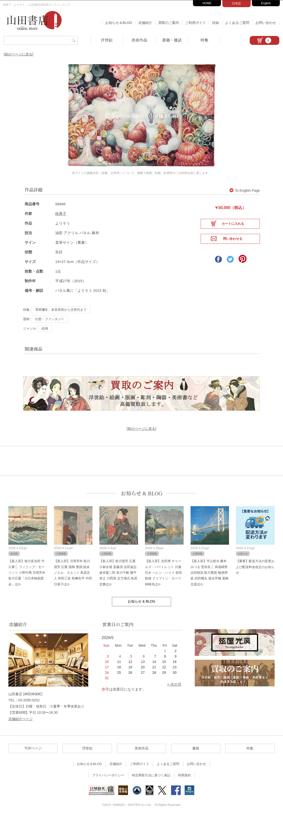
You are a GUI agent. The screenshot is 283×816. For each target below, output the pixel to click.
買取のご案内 (168, 23)
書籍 (195, 748)
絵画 (45, 328)
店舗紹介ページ (20, 718)
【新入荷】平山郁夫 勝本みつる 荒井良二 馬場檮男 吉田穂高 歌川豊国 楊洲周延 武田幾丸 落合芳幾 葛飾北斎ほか (210, 572)
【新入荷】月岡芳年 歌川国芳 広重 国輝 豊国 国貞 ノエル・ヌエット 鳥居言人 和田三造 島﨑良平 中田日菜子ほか (73, 572)
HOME (207, 3)
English (266, 3)
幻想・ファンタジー (49, 318)
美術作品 (139, 40)
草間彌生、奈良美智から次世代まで (61, 309)
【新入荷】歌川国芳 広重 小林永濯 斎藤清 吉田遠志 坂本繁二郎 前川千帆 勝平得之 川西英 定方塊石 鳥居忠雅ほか (118, 572)
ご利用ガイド (195, 23)
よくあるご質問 (237, 23)
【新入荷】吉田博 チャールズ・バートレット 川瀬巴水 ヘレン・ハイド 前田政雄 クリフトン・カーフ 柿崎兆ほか (163, 572)
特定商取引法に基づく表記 (151, 775)
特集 (204, 40)
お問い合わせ (265, 23)
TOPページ (33, 748)
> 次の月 (174, 684)
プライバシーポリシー (108, 775)
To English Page (245, 190)
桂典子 (60, 213)
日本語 (236, 3)
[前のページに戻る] (18, 54)
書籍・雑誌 (172, 40)
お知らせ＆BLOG (118, 23)
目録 (215, 23)
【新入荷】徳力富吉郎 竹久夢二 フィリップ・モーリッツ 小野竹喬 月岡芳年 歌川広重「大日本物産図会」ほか (26, 572)
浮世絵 (107, 40)
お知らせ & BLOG (141, 492)
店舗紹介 (145, 23)
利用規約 (184, 775)
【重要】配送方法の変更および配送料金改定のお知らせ (255, 566)
